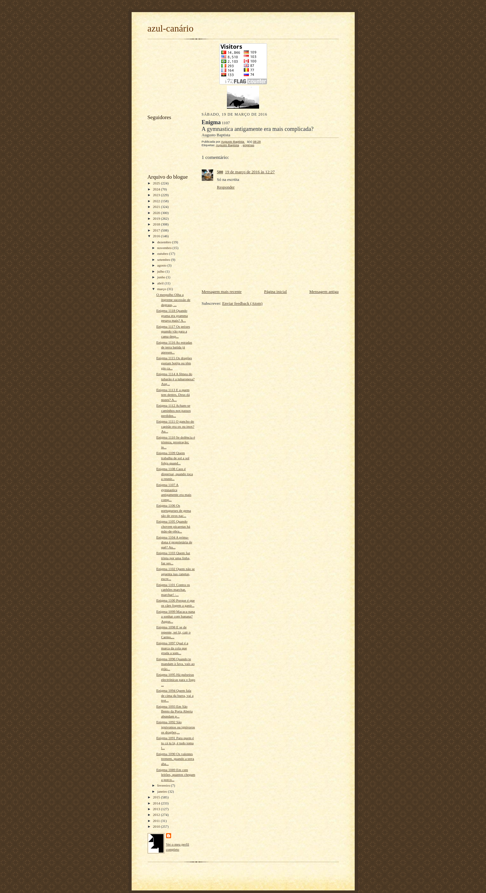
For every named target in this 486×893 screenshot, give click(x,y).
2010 (157, 826)
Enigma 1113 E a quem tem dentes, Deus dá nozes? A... (173, 395)
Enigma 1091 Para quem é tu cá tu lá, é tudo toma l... (175, 743)
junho (161, 277)
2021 (157, 207)
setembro (164, 259)
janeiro (162, 791)
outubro (163, 253)
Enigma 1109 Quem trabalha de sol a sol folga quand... (172, 458)
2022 (157, 201)
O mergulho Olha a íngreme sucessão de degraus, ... (173, 299)
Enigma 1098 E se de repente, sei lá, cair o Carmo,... (173, 632)
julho (161, 271)
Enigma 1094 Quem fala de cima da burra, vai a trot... (174, 695)
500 (220, 171)
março (162, 289)
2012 (157, 815)
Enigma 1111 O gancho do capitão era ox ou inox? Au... (175, 426)
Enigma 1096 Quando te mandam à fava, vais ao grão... (175, 664)
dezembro (164, 242)
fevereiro (164, 785)
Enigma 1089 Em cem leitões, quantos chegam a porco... (175, 775)
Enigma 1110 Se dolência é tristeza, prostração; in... (175, 442)
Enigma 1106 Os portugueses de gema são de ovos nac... (173, 510)
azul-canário (171, 28)
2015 (157, 797)
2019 (157, 218)
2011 (157, 821)
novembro (164, 248)
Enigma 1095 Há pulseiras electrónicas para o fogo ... (175, 679)
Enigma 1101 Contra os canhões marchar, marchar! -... (173, 590)
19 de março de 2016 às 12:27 (250, 171)
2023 (157, 195)
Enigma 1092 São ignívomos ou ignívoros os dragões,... (175, 727)
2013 (157, 809)
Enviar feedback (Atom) (242, 303)
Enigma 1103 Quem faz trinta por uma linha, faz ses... (173, 558)
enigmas (248, 145)
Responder (226, 187)
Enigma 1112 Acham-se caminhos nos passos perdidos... (173, 410)
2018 (157, 224)
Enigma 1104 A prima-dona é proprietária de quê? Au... (174, 542)
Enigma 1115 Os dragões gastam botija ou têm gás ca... (174, 363)
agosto (162, 265)
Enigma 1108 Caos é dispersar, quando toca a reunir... (174, 474)
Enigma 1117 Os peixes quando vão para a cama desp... (173, 331)
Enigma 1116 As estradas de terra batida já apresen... (174, 347)
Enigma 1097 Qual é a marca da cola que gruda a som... (172, 648)
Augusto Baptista (227, 145)
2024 (157, 189)
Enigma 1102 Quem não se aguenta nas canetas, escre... (175, 574)
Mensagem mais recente (222, 291)
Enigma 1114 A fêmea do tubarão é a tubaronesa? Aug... (175, 379)
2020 (157, 213)
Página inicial (275, 291)
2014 (157, 803)
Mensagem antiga (323, 291)
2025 (157, 183)
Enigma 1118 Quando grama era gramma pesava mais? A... (172, 315)
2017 (157, 230)
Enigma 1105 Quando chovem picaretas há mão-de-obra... (173, 526)
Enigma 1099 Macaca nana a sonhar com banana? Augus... (175, 616)
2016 (157, 236)
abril (160, 283)
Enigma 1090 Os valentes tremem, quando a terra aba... (175, 759)
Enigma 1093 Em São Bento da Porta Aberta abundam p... (174, 711)
